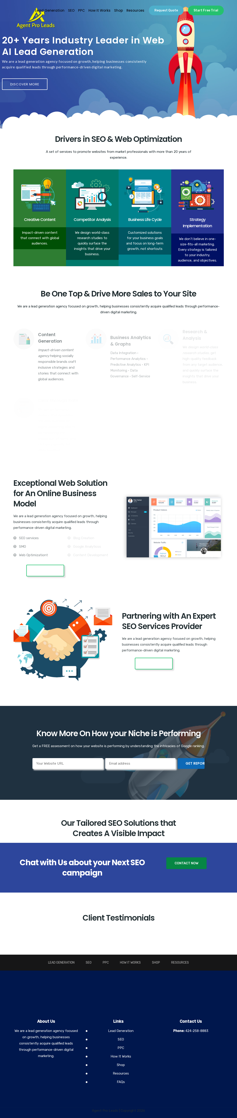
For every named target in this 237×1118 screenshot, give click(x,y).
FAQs (121, 1082)
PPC (81, 10)
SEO (71, 10)
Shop (118, 10)
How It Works (99, 10)
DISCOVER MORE (24, 84)
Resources (135, 10)
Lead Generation (49, 10)
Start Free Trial (206, 10)
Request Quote (166, 10)
